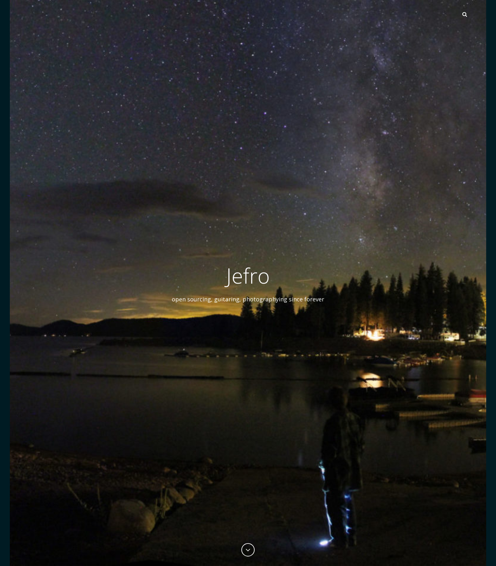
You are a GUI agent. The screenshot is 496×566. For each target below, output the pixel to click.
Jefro (248, 275)
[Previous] (248, 549)
